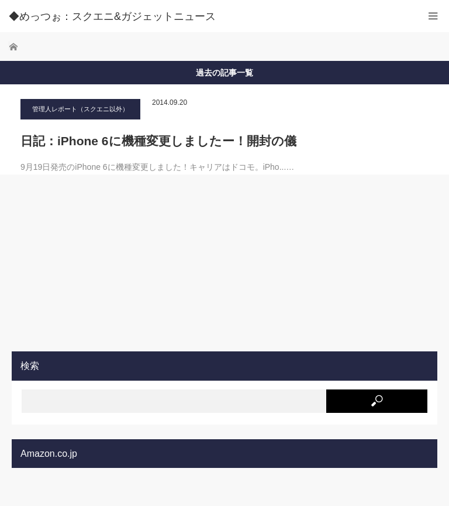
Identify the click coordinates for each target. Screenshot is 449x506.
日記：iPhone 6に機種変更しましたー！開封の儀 (158, 141)
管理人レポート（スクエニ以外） (80, 108)
